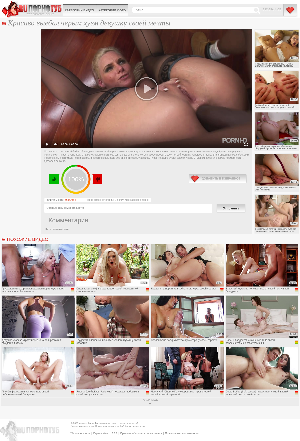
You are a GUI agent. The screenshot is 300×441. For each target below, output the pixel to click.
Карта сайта (100, 433)
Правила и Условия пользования (141, 433)
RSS (114, 433)
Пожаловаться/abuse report (182, 433)
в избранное (217, 178)
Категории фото (112, 10)
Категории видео (79, 10)
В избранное (272, 9)
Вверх (292, 414)
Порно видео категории (99, 199)
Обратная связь (80, 433)
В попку (119, 199)
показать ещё (150, 400)
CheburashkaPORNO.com (32, 9)
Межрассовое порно (137, 199)
